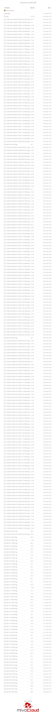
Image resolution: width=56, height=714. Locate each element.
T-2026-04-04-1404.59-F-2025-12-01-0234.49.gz (17, 138)
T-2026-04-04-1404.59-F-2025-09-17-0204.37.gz (17, 162)
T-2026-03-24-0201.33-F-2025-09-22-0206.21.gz (17, 501)
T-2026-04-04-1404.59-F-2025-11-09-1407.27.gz (17, 117)
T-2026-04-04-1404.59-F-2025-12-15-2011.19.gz (17, 91)
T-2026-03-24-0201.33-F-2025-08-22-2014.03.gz (17, 516)
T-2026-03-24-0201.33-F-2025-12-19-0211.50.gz (17, 385)
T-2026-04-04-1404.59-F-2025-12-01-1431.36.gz (17, 82)
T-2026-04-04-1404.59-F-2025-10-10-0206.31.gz (17, 102)
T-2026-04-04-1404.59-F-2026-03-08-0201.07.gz (17, 67)
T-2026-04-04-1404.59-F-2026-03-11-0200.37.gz (17, 73)
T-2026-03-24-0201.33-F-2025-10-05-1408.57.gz (17, 471)
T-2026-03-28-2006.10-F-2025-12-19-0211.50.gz (17, 254)
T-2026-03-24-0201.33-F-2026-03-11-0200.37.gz (17, 370)
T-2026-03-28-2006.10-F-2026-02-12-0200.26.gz (17, 281)
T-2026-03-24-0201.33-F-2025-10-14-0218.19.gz (17, 498)
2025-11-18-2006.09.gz (10, 620)
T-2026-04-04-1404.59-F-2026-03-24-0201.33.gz (17, 19)
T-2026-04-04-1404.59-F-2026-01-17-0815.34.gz (17, 37)
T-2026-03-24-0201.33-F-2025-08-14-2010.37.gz (17, 510)
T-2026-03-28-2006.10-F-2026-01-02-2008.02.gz (17, 263)
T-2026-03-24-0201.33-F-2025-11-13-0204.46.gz (17, 439)
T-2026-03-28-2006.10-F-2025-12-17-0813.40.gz (17, 236)
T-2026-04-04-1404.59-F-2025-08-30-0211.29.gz (17, 150)
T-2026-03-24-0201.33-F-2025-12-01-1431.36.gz (17, 454)
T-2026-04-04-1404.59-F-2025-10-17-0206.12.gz (17, 105)
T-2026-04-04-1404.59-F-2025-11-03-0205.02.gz (17, 120)
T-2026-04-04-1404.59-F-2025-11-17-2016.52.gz (17, 126)
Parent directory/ (9, 10)
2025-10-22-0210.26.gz (10, 638)
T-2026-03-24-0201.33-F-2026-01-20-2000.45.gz (17, 397)
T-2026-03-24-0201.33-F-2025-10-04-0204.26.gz (17, 477)
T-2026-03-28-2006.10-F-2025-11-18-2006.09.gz (17, 242)
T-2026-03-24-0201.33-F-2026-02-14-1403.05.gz (17, 418)
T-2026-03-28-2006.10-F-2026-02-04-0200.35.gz (17, 278)
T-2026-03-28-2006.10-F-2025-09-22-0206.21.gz (17, 296)
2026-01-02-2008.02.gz (10, 593)
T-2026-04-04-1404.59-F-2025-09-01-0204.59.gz (17, 153)
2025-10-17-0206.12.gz (10, 644)
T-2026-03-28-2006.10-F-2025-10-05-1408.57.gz (17, 311)
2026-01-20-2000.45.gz (10, 579)
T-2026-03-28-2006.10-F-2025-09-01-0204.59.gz (17, 349)
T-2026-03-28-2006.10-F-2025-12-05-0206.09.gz (17, 233)
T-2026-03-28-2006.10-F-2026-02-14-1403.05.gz (17, 195)
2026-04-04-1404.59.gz (10, 144)
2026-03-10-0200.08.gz (10, 546)
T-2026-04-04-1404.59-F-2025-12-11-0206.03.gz (17, 88)
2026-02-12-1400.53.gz (10, 567)
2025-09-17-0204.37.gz (10, 677)
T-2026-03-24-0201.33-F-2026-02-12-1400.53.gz (17, 409)
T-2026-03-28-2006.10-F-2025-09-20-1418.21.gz (17, 335)
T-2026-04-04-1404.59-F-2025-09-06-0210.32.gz (17, 159)
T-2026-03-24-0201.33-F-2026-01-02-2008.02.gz (17, 379)
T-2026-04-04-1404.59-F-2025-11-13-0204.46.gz (17, 123)
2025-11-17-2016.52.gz (10, 626)
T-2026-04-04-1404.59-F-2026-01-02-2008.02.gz (17, 96)
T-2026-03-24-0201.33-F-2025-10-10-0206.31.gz (17, 489)
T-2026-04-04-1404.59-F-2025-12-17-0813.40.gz (17, 94)
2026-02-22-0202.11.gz (10, 561)
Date (49, 8)
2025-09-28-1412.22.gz (10, 665)
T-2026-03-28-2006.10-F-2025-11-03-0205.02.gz (17, 299)
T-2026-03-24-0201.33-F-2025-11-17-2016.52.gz (17, 442)
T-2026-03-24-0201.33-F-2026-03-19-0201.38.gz (17, 373)
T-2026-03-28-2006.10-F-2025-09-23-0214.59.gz (17, 302)
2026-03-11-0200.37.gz (10, 543)
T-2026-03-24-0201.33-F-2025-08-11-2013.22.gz (17, 528)
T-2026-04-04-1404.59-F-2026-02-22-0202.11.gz (17, 55)
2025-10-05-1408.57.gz (10, 656)
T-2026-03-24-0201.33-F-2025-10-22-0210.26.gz (17, 430)
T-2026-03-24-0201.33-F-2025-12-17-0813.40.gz (17, 459)
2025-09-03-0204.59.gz (10, 683)
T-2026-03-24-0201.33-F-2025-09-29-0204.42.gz (17, 492)
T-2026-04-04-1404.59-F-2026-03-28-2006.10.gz (17, 22)
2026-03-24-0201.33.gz (10, 531)
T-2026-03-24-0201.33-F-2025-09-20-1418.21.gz (17, 486)
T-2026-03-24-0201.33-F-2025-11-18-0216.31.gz (17, 445)
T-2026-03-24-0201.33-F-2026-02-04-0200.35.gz (17, 403)
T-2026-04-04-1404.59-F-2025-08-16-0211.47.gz (17, 147)
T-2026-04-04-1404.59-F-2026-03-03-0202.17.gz (17, 61)
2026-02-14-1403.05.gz (10, 564)
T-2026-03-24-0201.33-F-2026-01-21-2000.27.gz (17, 400)
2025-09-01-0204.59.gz (10, 686)
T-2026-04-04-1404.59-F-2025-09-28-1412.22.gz (17, 174)
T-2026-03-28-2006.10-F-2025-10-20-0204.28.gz (17, 290)
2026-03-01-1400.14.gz (10, 558)
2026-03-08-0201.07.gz (10, 549)
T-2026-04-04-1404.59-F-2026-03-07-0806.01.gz (17, 64)
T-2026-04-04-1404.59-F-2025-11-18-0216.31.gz (17, 129)
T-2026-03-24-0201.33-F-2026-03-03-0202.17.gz (17, 415)
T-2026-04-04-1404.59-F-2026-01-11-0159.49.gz (17, 34)
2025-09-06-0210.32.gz (10, 680)
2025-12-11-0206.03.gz (10, 605)
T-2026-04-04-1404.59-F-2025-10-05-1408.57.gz (17, 183)
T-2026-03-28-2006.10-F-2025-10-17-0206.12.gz (17, 284)
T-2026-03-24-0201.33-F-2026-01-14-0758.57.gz (17, 388)
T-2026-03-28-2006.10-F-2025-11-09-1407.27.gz (17, 308)
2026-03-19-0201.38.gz (10, 537)
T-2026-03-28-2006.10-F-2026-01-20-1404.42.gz (17, 269)
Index (6, 16)
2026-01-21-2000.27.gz (10, 576)
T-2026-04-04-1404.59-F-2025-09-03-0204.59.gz (17, 156)
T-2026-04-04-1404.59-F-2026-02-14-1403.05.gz (17, 52)
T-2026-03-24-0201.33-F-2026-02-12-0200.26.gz (17, 406)
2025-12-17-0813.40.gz (10, 599)
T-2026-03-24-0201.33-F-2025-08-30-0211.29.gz (17, 519)
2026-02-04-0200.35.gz (10, 573)
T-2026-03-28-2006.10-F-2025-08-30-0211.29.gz (17, 346)
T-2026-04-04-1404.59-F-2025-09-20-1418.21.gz (17, 165)
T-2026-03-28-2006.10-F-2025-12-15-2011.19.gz (17, 260)
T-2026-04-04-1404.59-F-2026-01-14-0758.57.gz (17, 25)
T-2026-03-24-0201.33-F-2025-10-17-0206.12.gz (17, 507)
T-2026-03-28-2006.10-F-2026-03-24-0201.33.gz (17, 213)
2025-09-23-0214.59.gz (10, 668)
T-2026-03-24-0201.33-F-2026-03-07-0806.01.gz (17, 424)
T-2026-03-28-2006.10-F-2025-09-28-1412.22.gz (17, 305)
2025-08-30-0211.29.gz (10, 689)
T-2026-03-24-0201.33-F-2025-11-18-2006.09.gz (17, 448)
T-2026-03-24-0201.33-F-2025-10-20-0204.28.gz (17, 427)
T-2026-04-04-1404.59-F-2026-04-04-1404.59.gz (17, 189)
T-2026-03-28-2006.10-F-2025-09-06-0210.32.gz (17, 355)
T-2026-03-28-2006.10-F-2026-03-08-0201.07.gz (17, 218)
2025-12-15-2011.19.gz (10, 602)
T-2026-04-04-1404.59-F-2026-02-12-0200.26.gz (17, 46)
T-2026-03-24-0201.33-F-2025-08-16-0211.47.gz (17, 513)
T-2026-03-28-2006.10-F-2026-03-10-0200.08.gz (17, 207)
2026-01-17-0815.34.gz (10, 584)
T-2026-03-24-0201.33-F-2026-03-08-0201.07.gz (17, 367)
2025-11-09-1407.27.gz (10, 632)
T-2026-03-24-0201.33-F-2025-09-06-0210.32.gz (17, 474)
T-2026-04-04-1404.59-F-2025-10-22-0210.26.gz (17, 108)
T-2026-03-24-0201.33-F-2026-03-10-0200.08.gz (17, 376)
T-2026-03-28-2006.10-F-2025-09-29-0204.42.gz (17, 320)
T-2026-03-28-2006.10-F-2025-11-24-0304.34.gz (17, 245)
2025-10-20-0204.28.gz (10, 641)
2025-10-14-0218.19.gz (10, 647)
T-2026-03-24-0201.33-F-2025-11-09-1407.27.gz (17, 436)
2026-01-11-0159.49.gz (10, 590)
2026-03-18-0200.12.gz (10, 540)
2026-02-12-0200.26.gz (10, 570)
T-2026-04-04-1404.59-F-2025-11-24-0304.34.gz (17, 135)
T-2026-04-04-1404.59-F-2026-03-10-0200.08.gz (17, 70)
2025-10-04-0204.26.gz (10, 659)
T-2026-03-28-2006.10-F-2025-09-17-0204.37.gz (17, 332)
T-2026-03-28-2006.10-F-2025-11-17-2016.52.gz (17, 326)
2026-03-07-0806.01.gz (10, 552)
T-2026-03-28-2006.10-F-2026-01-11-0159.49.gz (17, 239)
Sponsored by (28, 701)
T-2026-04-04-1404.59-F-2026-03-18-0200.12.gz (17, 76)
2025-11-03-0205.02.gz (10, 635)
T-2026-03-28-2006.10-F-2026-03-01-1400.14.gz (17, 201)
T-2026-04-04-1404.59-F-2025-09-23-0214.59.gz (17, 171)
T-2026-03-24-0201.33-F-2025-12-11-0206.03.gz (17, 457)
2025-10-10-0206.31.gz (10, 650)
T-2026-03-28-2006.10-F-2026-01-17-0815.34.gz (17, 266)
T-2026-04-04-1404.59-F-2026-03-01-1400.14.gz (17, 58)
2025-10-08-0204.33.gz (10, 653)
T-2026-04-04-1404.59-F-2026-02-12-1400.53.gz (17, 49)
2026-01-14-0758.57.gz (10, 587)
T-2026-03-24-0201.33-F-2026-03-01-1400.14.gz (17, 421)
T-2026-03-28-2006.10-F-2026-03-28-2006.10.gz (17, 361)
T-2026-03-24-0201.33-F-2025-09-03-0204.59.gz (17, 525)
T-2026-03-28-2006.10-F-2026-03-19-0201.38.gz (17, 224)
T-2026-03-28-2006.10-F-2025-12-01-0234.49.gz (17, 230)
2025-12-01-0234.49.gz (10, 614)
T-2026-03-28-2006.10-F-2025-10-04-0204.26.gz (17, 323)
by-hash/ (7, 13)
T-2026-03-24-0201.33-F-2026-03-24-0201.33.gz (17, 534)
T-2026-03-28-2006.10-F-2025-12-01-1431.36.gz (17, 248)
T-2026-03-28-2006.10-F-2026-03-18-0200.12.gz (17, 221)
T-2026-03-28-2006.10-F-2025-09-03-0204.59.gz (17, 352)
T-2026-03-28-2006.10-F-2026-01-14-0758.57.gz (17, 257)
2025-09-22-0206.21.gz (10, 671)
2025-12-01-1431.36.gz (10, 611)
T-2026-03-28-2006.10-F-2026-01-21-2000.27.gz (17, 275)
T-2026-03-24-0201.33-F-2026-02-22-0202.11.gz (17, 412)
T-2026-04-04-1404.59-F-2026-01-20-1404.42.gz (17, 28)
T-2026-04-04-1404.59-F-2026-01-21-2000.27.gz (17, 40)
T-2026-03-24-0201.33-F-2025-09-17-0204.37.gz (17, 480)
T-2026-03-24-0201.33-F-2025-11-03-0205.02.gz (17, 433)
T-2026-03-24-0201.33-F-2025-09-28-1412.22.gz (17, 504)
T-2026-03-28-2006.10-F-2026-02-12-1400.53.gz (17, 192)
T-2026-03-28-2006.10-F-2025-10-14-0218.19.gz (17, 287)
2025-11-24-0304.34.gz (10, 617)
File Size (32, 8)
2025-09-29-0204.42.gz (10, 662)
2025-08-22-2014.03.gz (10, 692)
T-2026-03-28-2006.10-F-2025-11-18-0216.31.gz (17, 227)
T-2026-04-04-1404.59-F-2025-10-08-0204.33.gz (17, 186)
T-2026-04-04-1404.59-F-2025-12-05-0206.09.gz (17, 85)
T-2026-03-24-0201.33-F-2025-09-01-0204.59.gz (17, 522)
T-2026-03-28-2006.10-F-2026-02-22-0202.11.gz (17, 198)
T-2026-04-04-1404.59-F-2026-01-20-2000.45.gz (17, 31)
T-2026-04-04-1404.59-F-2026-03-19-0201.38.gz (17, 79)
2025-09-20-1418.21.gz (10, 674)
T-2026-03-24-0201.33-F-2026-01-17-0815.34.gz (17, 391)
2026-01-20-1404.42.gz (10, 581)
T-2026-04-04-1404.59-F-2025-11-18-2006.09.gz (17, 132)
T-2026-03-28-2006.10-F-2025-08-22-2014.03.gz (17, 343)
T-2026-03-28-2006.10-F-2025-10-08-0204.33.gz (17, 314)
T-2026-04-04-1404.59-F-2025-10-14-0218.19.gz (17, 111)
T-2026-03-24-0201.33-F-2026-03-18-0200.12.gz (17, 364)
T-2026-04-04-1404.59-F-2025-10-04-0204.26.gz (17, 180)
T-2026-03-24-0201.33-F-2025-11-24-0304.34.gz (17, 451)
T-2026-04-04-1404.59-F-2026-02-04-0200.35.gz (17, 43)
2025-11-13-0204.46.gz (10, 629)
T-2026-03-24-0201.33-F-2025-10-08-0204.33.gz (17, 483)
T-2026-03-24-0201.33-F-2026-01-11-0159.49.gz (17, 382)
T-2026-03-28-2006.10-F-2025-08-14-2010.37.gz (17, 358)
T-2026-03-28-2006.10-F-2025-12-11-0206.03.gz (17, 251)
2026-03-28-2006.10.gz (10, 337)
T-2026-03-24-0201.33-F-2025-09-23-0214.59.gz (17, 495)
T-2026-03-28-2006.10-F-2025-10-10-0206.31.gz (17, 329)
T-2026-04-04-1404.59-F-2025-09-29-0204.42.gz (17, 177)
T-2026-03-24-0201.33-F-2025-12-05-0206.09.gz (17, 465)
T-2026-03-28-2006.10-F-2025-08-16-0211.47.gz (17, 340)
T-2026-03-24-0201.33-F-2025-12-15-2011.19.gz (17, 468)
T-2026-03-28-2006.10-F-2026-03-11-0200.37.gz (17, 210)
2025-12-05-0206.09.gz (10, 608)
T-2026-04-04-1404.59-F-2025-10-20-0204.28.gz (17, 114)
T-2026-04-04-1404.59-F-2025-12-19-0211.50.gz (17, 99)
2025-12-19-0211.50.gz (10, 596)
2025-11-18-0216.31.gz (10, 623)
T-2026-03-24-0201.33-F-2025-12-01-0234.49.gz (17, 462)
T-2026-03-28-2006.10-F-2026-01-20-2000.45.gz (17, 272)
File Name (7, 8)
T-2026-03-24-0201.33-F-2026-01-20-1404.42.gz (17, 394)
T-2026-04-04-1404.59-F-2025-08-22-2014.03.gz (17, 141)
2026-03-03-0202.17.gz (10, 555)
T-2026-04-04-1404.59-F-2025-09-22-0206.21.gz (17, 168)
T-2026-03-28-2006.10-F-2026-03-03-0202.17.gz (17, 216)
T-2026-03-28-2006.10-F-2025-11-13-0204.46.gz (17, 317)
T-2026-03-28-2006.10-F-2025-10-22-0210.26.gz (17, 293)
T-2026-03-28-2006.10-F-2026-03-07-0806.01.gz (17, 204)
